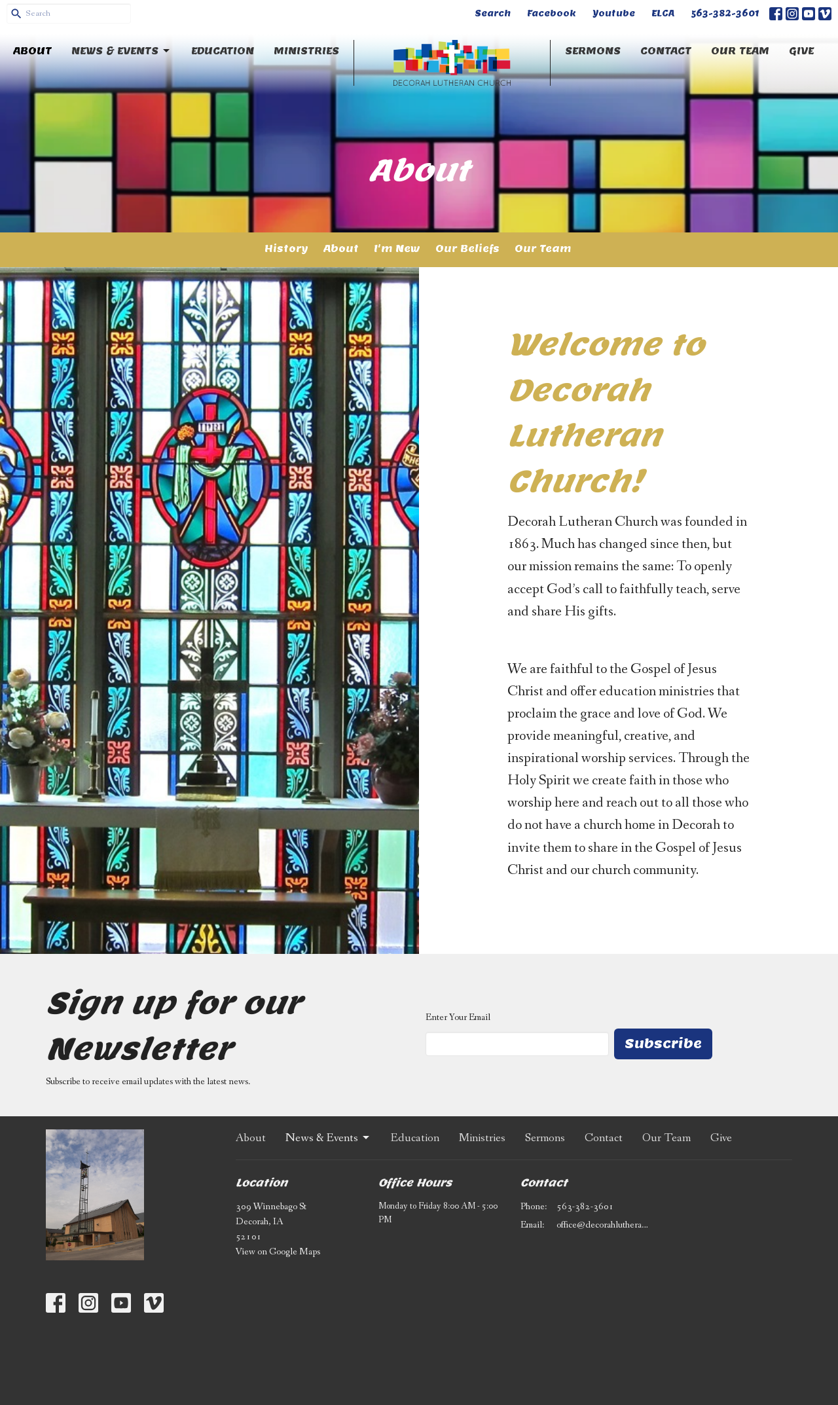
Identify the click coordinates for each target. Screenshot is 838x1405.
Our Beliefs (467, 248)
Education (222, 51)
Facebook (551, 13)
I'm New (397, 248)
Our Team (740, 51)
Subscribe (663, 1043)
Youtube (613, 13)
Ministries (306, 51)
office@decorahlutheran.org (603, 1225)
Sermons (593, 51)
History (286, 248)
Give (801, 51)
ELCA (662, 13)
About (32, 51)
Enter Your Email (458, 1017)
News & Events (121, 51)
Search (493, 13)
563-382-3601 (725, 13)
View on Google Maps (278, 1251)
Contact (665, 51)
